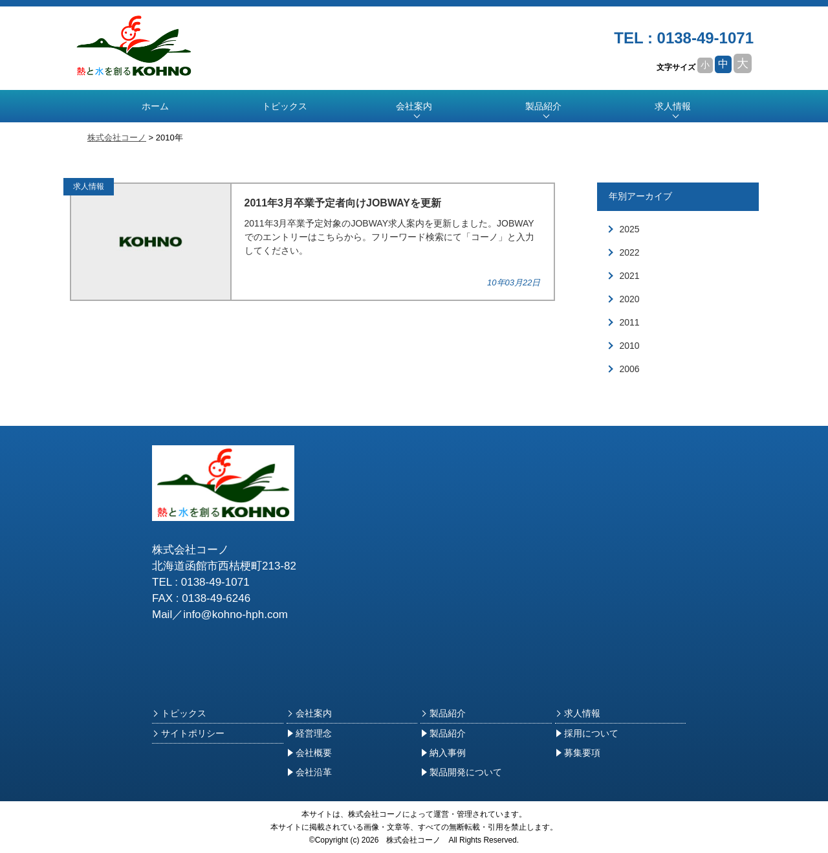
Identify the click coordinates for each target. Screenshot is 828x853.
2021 (630, 276)
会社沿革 (309, 772)
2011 (630, 322)
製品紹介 (443, 713)
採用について (586, 733)
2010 (630, 345)
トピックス (284, 106)
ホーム (155, 106)
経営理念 (309, 733)
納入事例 (443, 753)
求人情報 (673, 106)
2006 (630, 369)
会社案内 (309, 713)
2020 (630, 299)
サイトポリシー (188, 733)
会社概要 (309, 753)
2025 (630, 229)
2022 (630, 252)
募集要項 (577, 753)
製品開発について (461, 772)
